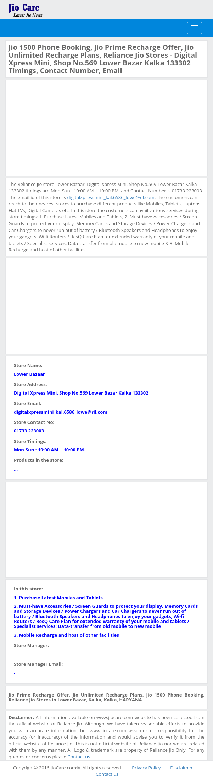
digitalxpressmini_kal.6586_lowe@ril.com (110, 197)
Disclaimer (181, 767)
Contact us (78, 756)
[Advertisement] (62, 127)
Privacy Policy (146, 767)
